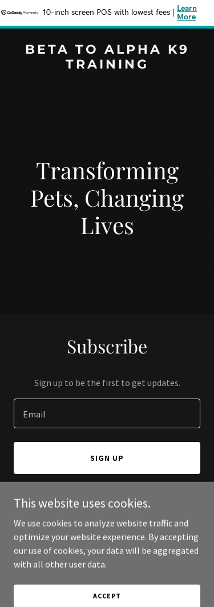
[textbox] (107, 413)
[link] (107, 65)
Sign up (107, 458)
